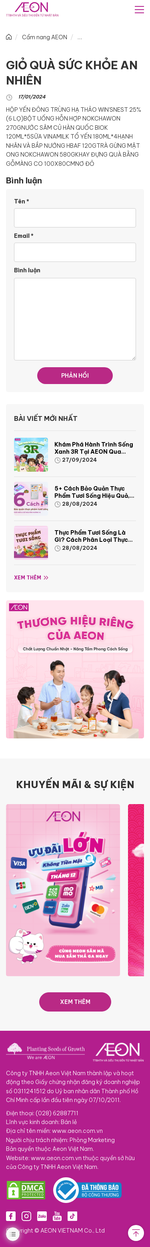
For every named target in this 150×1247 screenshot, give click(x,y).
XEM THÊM (75, 1002)
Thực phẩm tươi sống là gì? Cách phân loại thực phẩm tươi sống (91, 540)
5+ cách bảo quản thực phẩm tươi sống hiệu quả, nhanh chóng (92, 496)
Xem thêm (27, 578)
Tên (21, 201)
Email (24, 235)
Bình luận (27, 270)
